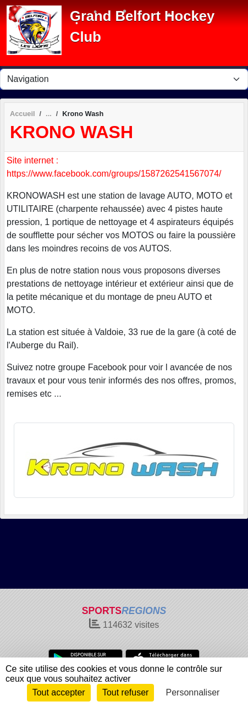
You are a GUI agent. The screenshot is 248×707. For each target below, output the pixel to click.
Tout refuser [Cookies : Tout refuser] (125, 692)
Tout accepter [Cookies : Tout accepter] (58, 692)
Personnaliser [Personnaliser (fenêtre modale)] (193, 692)
